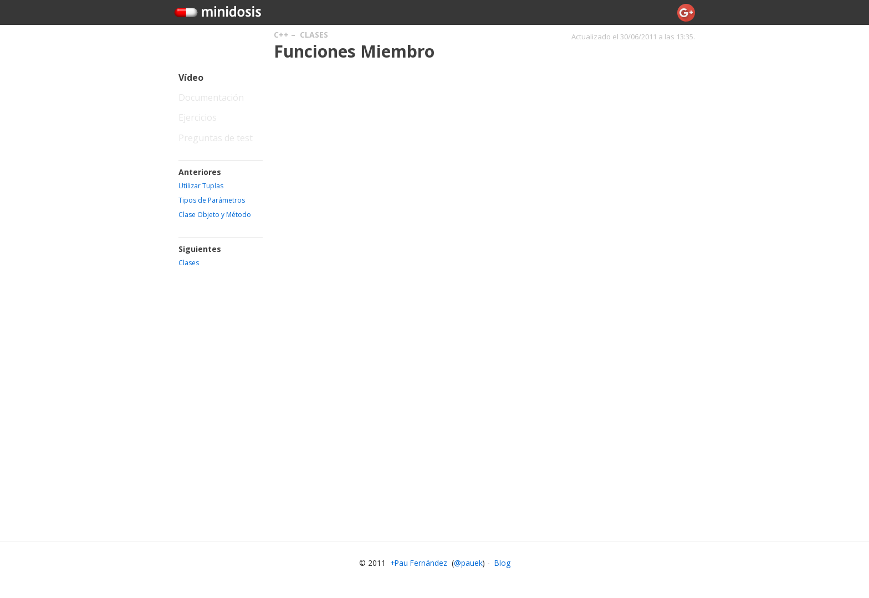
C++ (281, 34)
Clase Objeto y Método (214, 214)
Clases (314, 34)
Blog (502, 563)
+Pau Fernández (418, 563)
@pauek (468, 563)
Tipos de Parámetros (211, 200)
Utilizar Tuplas (200, 185)
